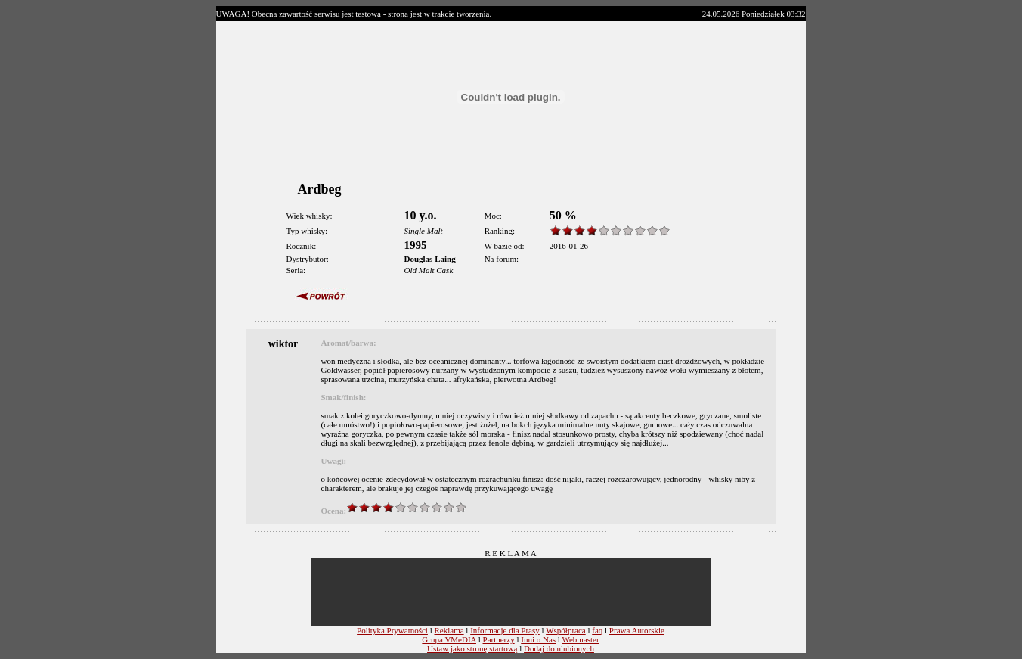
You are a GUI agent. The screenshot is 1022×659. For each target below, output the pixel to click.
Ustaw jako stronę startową (472, 648)
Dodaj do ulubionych (559, 648)
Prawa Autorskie (636, 630)
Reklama (448, 630)
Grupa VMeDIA (449, 639)
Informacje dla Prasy (505, 630)
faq (597, 630)
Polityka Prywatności (392, 630)
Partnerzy (499, 639)
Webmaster (580, 639)
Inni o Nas (538, 639)
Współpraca (566, 630)
